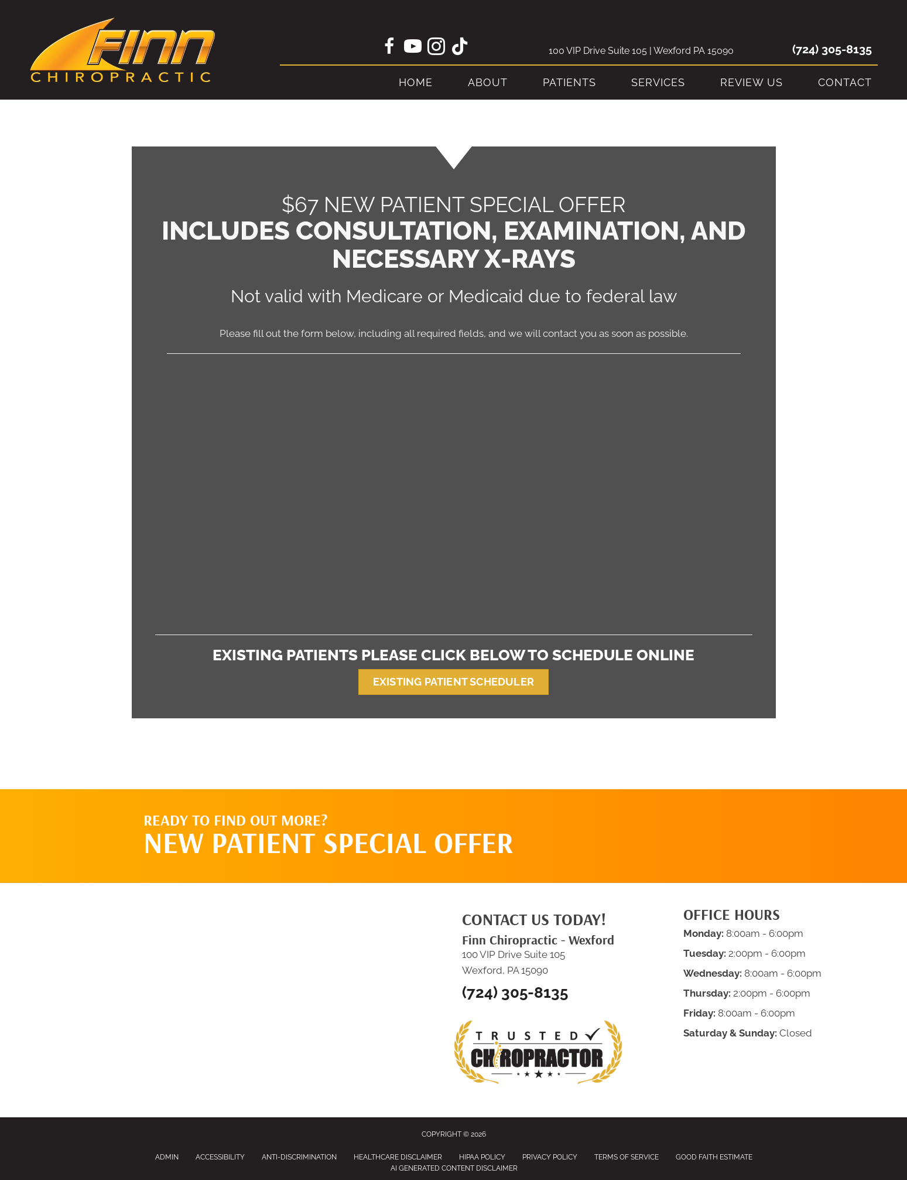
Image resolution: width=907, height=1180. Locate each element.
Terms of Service (626, 1157)
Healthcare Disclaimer (398, 1157)
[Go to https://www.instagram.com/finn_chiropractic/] (436, 48)
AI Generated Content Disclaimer (454, 1168)
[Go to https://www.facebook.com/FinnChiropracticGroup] (389, 48)
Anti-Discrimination (299, 1157)
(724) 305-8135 (832, 49)
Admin (167, 1157)
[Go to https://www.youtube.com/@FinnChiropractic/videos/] (413, 48)
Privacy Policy (549, 1157)
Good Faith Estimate (714, 1157)
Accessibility (220, 1157)
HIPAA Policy (482, 1157)
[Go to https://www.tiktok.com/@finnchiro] (459, 47)
